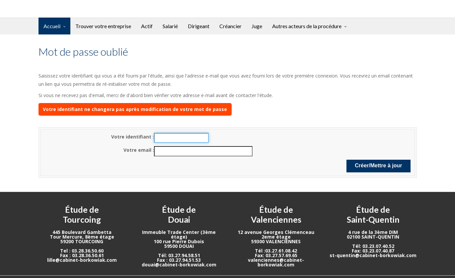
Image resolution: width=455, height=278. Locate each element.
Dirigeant (198, 26)
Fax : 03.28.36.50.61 (82, 255)
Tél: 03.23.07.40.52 (373, 246)
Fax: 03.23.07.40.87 (373, 251)
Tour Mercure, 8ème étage (82, 237)
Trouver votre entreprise (103, 26)
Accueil (51, 26)
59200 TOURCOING (81, 241)
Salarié (170, 26)
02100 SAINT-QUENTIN (373, 237)
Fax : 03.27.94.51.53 (179, 260)
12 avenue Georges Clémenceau (276, 232)
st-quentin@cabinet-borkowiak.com (373, 255)
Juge (257, 26)
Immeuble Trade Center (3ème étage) (179, 234)
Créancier (230, 26)
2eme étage (276, 237)
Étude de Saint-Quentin (373, 214)
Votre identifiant (132, 137)
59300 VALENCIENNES (276, 241)
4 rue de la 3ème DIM (373, 232)
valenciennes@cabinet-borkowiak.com (276, 262)
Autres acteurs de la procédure (306, 26)
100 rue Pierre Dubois (179, 241)
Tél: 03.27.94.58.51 (179, 255)
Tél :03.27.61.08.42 (276, 251)
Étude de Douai (179, 214)
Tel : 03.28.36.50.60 (82, 251)
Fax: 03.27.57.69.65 (276, 255)
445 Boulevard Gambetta (82, 232)
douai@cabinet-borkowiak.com (179, 264)
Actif (147, 26)
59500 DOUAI (179, 246)
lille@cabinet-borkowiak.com (82, 260)
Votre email (138, 150)
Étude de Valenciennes (276, 214)
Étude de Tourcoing (82, 214)
